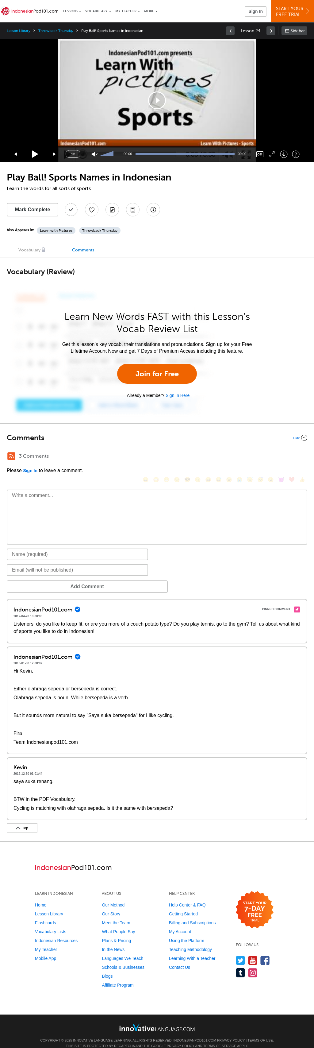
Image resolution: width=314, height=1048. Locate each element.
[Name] (77, 545)
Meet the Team (116, 913)
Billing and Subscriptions (192, 913)
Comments (83, 250)
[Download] (284, 154)
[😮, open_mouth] (271, 457)
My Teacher (125, 11)
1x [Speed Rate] (73, 154)
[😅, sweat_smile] (218, 457)
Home (40, 895)
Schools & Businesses (123, 958)
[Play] (35, 154)
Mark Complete (32, 209)
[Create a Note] (112, 209)
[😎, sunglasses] (187, 457)
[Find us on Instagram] (253, 963)
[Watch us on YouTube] (253, 951)
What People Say (118, 922)
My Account (180, 922)
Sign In (255, 11)
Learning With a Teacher (192, 949)
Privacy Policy (231, 1031)
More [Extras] (149, 11)
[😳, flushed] (156, 457)
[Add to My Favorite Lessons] (91, 209)
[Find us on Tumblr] (240, 963)
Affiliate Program (117, 975)
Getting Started (183, 904)
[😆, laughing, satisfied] (208, 457)
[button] (157, 100)
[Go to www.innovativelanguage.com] (157, 1018)
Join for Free (157, 373)
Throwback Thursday (55, 31)
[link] (230, 30)
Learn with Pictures (56, 230)
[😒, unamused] (177, 457)
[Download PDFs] (133, 209)
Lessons (70, 11)
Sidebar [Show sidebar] (297, 30)
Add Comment (39, 577)
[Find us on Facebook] (265, 951)
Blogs (107, 967)
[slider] (107, 154)
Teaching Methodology (190, 940)
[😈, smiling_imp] (281, 457)
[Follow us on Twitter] (240, 951)
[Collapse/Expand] (157, 438)
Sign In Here (178, 395)
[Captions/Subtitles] (260, 154)
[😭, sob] (239, 457)
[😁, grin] (166, 457)
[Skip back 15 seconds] (16, 154)
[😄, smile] (145, 457)
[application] (157, 100)
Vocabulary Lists (50, 922)
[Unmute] (94, 154)
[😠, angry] (198, 457)
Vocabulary (96, 11)
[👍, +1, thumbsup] (302, 457)
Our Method (113, 895)
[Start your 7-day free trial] (255, 901)
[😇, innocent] (250, 457)
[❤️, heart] (291, 457)
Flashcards (45, 913)
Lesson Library (18, 31)
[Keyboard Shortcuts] (296, 154)
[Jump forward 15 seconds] (54, 154)
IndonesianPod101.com (194, 1031)
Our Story (111, 904)
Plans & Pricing (116, 931)
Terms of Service (219, 1036)
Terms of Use (260, 1031)
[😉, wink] (229, 457)
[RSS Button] (11, 456)
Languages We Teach (122, 949)
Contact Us (179, 958)
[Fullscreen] (272, 154)
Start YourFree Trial (293, 11)
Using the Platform (186, 931)
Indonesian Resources (56, 931)
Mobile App (45, 949)
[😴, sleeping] (260, 457)
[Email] (77, 561)
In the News (113, 940)
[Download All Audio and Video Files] (153, 209)
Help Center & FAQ (187, 895)
